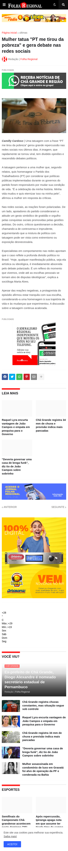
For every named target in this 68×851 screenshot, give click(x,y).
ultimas (23, 32)
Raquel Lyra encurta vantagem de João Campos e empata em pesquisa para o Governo (16, 427)
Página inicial (9, 32)
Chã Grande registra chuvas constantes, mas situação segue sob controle (43, 705)
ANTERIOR (10, 507)
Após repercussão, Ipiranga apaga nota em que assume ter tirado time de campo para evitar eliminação (50, 823)
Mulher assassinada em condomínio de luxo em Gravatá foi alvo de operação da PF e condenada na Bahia (43, 769)
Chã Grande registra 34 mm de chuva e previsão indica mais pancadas (51, 425)
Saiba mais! (10, 836)
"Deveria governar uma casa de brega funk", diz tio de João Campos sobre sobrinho (17, 466)
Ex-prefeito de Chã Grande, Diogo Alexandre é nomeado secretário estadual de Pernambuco (30, 679)
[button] (4, 5)
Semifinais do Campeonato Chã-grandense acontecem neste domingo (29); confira (16, 823)
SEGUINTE (57, 507)
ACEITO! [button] (12, 844)
